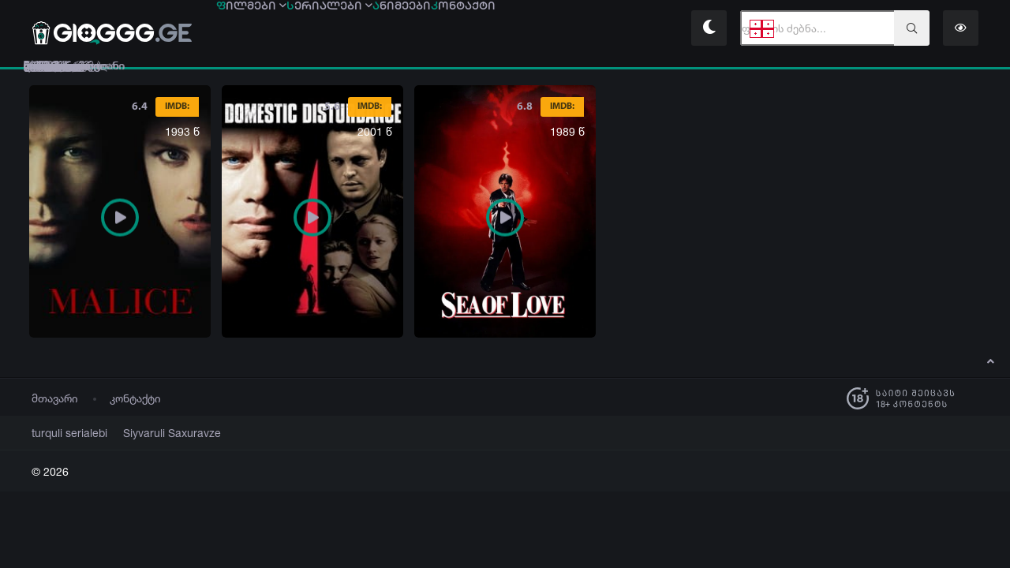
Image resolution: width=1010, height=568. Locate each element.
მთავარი (55, 398)
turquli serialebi (64, 433)
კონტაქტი (135, 398)
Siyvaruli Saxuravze (153, 433)
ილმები (274, 29)
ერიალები (397, 29)
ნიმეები (514, 29)
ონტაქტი (619, 29)
